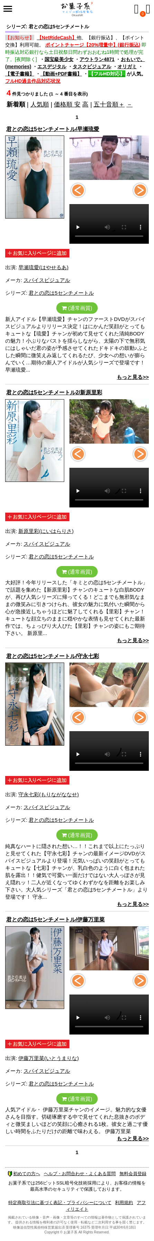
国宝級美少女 (59, 59)
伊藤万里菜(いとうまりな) (48, 1058)
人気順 (39, 104)
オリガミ (127, 66)
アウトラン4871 (96, 59)
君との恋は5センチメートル (61, 293)
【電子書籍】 (19, 74)
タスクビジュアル (92, 66)
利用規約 (124, 1202)
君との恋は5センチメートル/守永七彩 (52, 656)
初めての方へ (24, 1173)
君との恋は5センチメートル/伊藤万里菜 (55, 919)
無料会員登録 (132, 1173)
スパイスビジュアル (46, 280)
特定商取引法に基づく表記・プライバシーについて (60, 1202)
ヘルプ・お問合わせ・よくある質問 (80, 1173)
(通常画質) (77, 308)
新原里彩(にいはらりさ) (46, 531)
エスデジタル (51, 66)
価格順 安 (67, 104)
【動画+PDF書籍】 (61, 74)
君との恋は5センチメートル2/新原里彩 (54, 392)
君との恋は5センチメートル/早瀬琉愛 (52, 129)
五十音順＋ (109, 104)
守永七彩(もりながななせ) (48, 794)
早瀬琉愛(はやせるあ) (43, 267)
